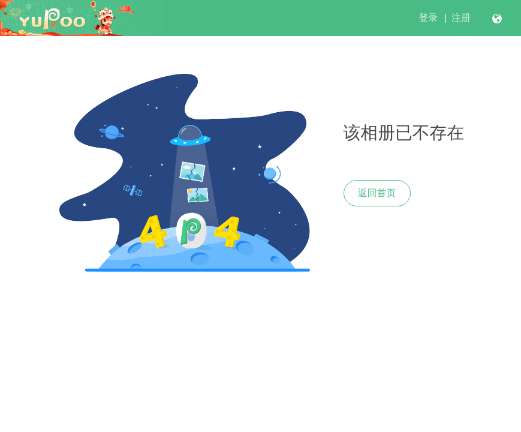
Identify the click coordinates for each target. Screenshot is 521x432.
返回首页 (377, 193)
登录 (428, 17)
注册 (461, 17)
